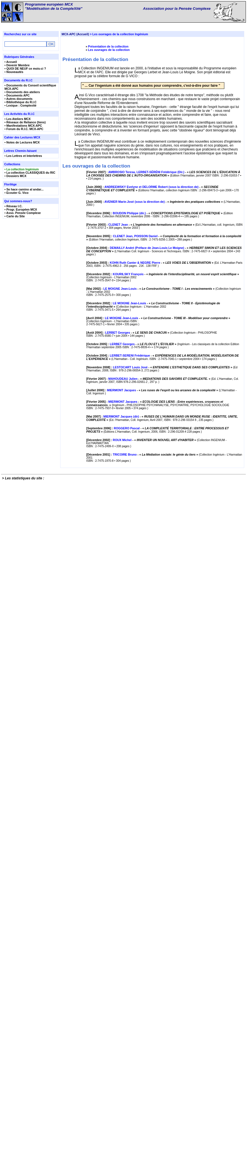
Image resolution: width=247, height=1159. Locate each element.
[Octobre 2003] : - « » (150, 481)
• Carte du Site (14, 216)
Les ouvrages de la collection (109, 49)
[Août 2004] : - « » (128, 694)
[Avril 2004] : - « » (158, 647)
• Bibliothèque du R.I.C (20, 102)
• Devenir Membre (17, 65)
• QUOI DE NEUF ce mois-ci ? (25, 68)
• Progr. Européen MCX (20, 209)
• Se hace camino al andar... (23, 189)
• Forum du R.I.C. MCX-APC (23, 129)
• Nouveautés (13, 72)
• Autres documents (18, 98)
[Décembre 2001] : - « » (142, 1112)
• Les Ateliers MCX (17, 119)
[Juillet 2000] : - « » (152, 909)
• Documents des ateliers (22, 92)
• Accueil (10, 61)
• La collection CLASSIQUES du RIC (29, 172)
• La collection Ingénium (21, 169)
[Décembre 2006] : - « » (154, 318)
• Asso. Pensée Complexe (22, 213)
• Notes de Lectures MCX (22, 142)
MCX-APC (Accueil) (75, 34)
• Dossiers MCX (15, 176)
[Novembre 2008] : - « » (159, 828)
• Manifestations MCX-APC (23, 125)
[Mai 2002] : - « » (150, 560)
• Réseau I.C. (13, 206)
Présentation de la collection (108, 46)
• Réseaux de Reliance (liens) (25, 122)
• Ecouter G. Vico (16, 192)
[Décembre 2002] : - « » (162, 519)
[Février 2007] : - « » (163, 194)
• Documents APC (17, 95)
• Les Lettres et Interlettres (23, 155)
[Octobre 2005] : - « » (131, 736)
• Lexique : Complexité (20, 105)
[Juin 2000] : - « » (154, 276)
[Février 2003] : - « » (140, 360)
